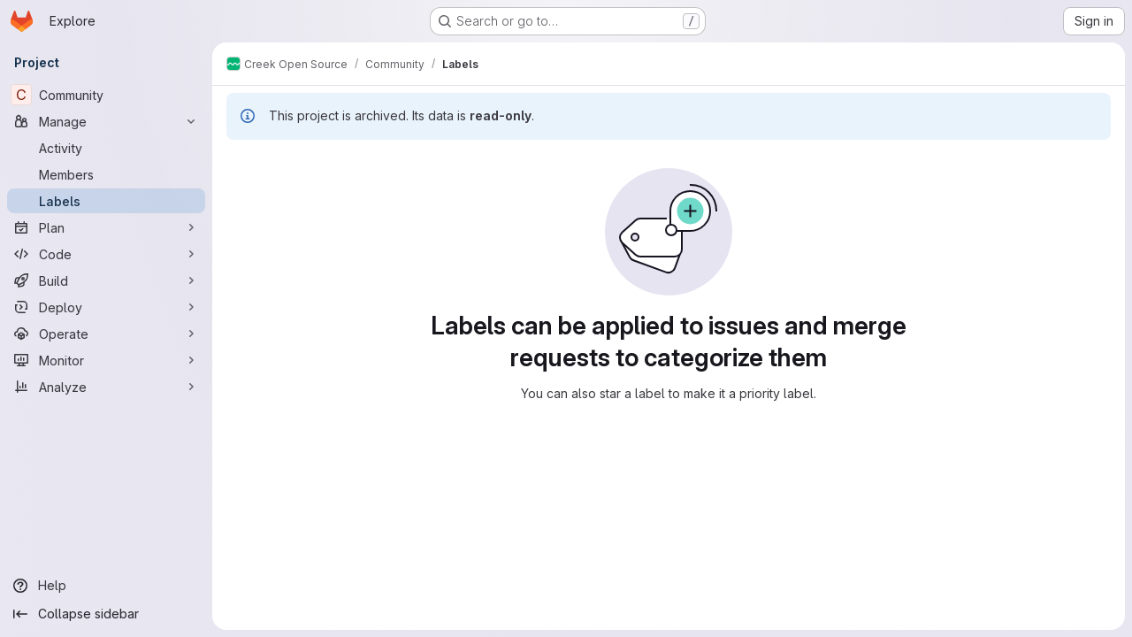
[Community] (106, 94)
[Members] (106, 174)
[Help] (106, 585)
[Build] (106, 280)
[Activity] (106, 147)
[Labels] (106, 200)
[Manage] (106, 121)
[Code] (106, 254)
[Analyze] (106, 386)
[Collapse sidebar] (106, 614)
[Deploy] (106, 307)
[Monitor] (106, 360)
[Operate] (106, 333)
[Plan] (106, 227)
